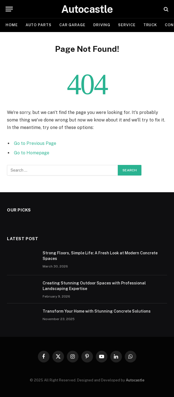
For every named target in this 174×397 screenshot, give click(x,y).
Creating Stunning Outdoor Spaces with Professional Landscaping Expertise (94, 286)
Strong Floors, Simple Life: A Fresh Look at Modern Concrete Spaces (100, 256)
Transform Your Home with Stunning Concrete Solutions (97, 311)
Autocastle (135, 380)
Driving (101, 25)
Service (126, 25)
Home (12, 25)
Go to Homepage (31, 152)
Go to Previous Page (35, 143)
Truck (150, 25)
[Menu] (9, 9)
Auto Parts (39, 25)
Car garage (72, 25)
